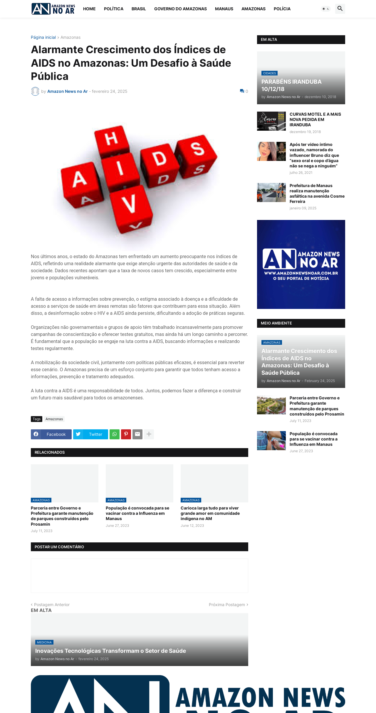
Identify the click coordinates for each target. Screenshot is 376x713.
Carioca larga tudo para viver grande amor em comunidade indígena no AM (210, 513)
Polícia (282, 8)
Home (89, 8)
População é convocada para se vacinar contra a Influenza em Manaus (137, 513)
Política (113, 8)
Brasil (139, 8)
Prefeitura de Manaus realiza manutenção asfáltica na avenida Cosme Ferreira (317, 193)
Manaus (224, 8)
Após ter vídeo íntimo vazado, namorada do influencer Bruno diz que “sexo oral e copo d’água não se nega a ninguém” (314, 155)
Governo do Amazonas (180, 8)
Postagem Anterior (52, 604)
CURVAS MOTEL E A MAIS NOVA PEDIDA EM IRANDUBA (315, 119)
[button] (326, 9)
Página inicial (43, 37)
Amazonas (253, 8)
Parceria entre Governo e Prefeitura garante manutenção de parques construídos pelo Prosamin (62, 516)
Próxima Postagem (227, 604)
